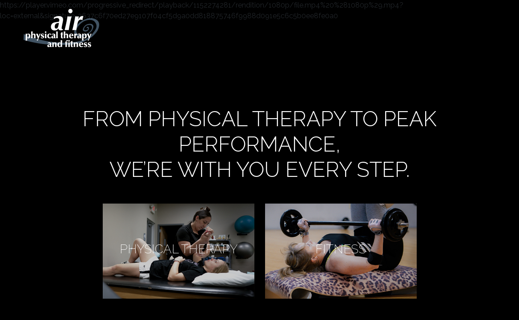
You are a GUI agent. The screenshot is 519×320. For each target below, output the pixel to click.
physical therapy (178, 249)
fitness (340, 249)
